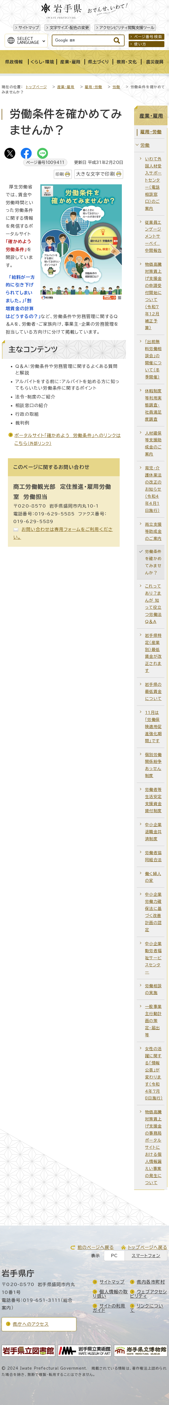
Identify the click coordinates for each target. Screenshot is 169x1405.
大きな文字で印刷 (95, 174)
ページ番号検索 (148, 37)
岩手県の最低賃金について (153, 691)
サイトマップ (29, 28)
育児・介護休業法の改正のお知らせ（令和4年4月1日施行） (153, 489)
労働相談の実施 (153, 989)
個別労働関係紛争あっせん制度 (153, 765)
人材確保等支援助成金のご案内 (153, 443)
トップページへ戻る (147, 1247)
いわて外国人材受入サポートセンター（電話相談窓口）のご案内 (153, 183)
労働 (116, 87)
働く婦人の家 (153, 877)
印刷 (60, 174)
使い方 (140, 44)
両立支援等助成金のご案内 (153, 531)
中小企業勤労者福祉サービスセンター (153, 958)
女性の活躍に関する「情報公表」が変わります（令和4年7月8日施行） (154, 1073)
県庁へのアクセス (31, 1324)
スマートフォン (146, 1256)
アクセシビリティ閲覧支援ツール (126, 28)
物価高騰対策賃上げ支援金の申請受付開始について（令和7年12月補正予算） (153, 296)
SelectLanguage (28, 40)
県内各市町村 (151, 1282)
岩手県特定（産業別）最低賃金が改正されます (153, 653)
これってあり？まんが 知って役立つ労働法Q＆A (153, 604)
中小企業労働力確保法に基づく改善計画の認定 (153, 912)
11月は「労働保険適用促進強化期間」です (153, 726)
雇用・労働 (93, 87)
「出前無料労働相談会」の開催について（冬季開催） (153, 359)
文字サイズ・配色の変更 (69, 28)
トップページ (36, 87)
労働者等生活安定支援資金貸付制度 (153, 800)
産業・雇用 (66, 87)
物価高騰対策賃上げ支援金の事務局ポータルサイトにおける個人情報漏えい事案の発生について (153, 1147)
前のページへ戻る (95, 1247)
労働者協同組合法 (153, 856)
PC (114, 1256)
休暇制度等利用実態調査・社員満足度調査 (153, 405)
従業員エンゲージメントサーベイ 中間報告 (153, 236)
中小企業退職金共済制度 (153, 832)
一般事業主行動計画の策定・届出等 (153, 1020)
